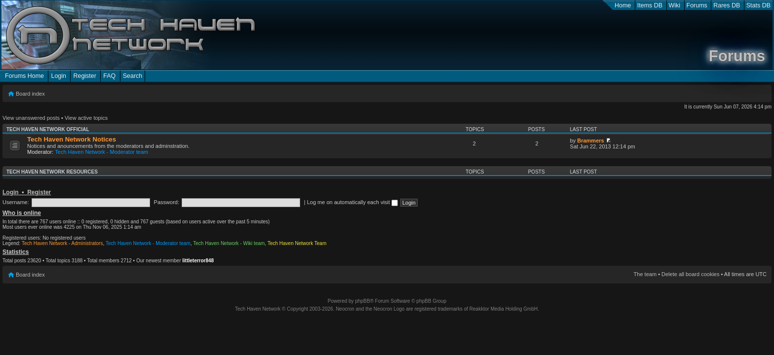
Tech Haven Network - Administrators (62, 243)
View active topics (86, 118)
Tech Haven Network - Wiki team (229, 243)
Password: (166, 202)
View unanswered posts (31, 118)
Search (133, 75)
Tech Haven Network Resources (52, 172)
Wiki (675, 5)
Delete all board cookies (690, 274)
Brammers (590, 140)
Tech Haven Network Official (47, 129)
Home (623, 5)
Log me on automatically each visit (352, 202)
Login (58, 75)
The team (645, 274)
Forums (697, 5)
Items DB (649, 5)
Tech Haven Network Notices (71, 139)
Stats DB (758, 5)
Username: (15, 202)
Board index (30, 94)
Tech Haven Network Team (297, 243)
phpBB (362, 301)
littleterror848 (198, 260)
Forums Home (24, 75)
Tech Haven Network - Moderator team (101, 152)
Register (84, 75)
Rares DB (726, 5)
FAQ (109, 75)
